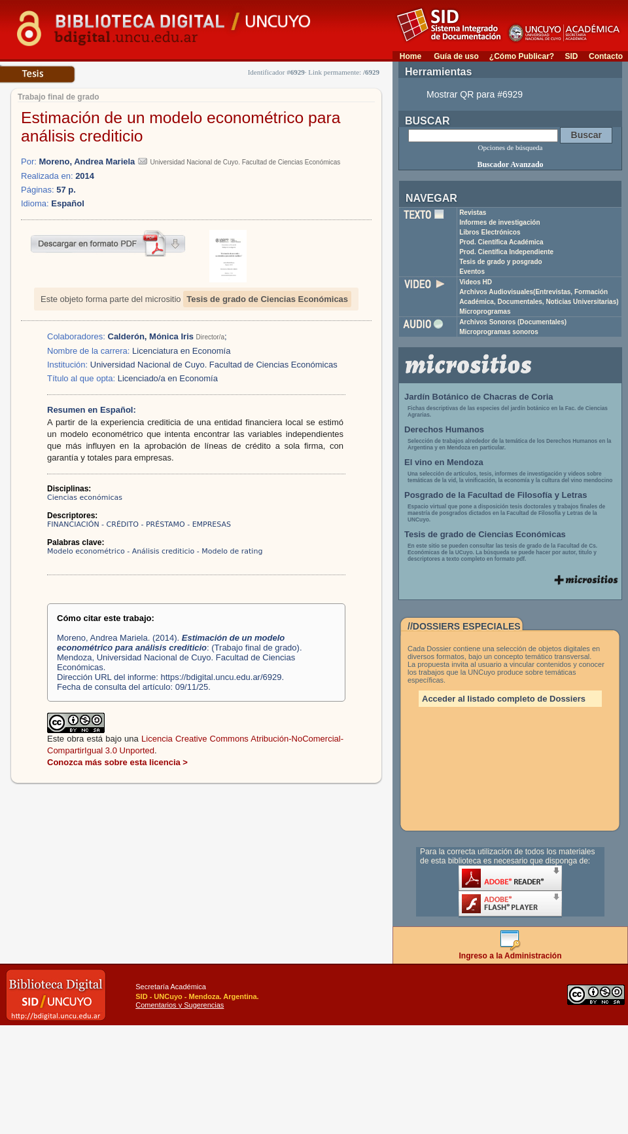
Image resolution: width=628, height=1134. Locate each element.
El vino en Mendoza (443, 462)
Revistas (472, 212)
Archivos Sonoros (513, 322)
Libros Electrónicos (489, 232)
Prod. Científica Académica (501, 242)
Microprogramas (484, 311)
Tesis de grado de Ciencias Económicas (267, 299)
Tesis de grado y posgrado (500, 261)
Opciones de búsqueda (510, 147)
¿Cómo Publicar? (521, 56)
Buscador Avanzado (510, 164)
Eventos (472, 271)
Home (410, 56)
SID (571, 56)
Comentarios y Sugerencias (179, 1005)
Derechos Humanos (444, 429)
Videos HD (475, 282)
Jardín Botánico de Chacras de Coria (478, 397)
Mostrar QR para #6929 (475, 94)
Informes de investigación (499, 222)
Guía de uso (456, 56)
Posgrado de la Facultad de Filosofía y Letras (495, 495)
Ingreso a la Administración (510, 952)
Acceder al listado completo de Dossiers (503, 699)
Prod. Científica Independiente (506, 251)
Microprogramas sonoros (498, 331)
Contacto (606, 56)
